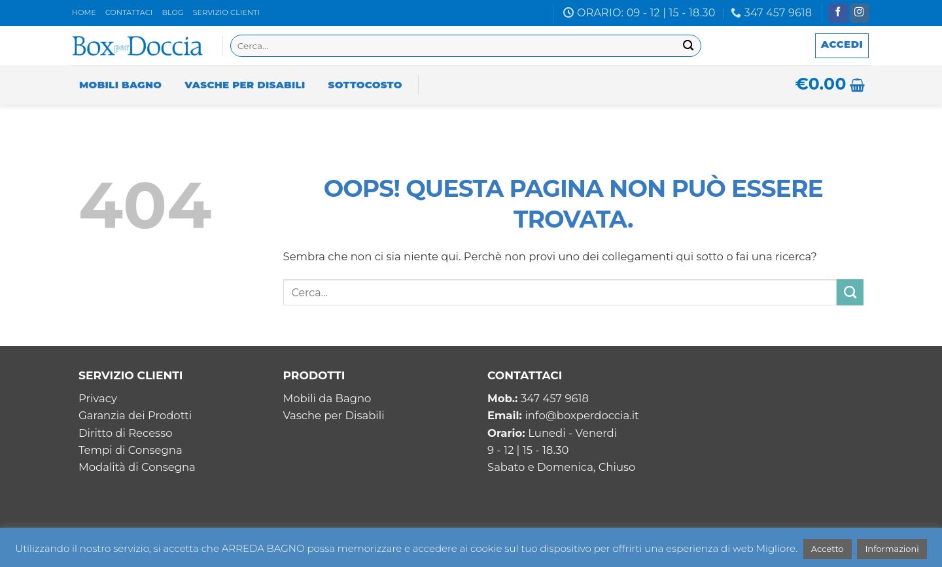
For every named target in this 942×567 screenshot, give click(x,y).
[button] (842, 45)
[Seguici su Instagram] (859, 13)
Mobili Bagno (120, 84)
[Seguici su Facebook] (838, 13)
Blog (172, 12)
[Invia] (688, 46)
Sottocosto (365, 84)
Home (84, 12)
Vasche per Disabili (244, 84)
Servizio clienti (226, 12)
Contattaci (128, 12)
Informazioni (891, 548)
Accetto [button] (827, 548)
